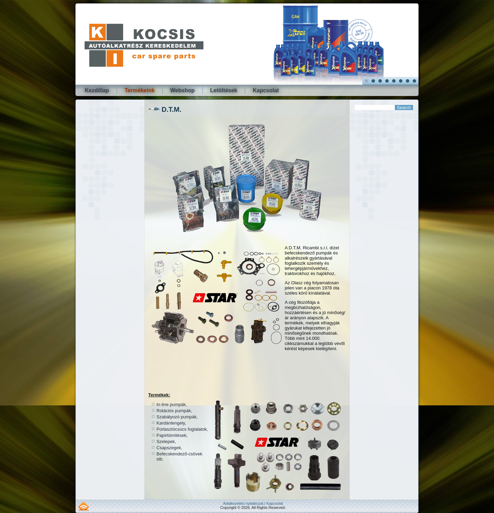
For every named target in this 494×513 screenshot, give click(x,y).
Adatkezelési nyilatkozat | (244, 503)
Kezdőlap (97, 90)
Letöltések (223, 90)
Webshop (182, 90)
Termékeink (140, 90)
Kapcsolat (266, 90)
